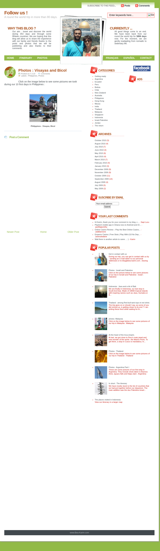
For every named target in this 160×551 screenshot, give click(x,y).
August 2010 (100, 144)
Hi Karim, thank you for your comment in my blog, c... (117, 222)
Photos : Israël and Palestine (121, 270)
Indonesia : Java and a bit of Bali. (122, 286)
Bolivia (97, 87)
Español (129, 58)
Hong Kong (99, 101)
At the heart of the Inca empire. (122, 335)
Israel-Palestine (101, 120)
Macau (97, 104)
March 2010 (100, 160)
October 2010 (100, 140)
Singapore (99, 115)
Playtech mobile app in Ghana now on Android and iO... (118, 225)
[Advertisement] (44, 214)
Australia (98, 95)
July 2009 (99, 185)
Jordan (98, 123)
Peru (97, 84)
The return (99, 126)
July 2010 (99, 147)
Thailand (98, 109)
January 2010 (100, 166)
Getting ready (100, 76)
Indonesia (99, 117)
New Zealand (100, 93)
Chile (97, 90)
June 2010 (99, 150)
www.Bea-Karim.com (79, 532)
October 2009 (100, 176)
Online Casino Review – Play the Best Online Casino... (118, 230)
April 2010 (99, 156)
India (97, 106)
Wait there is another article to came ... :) (112, 239)
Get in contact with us (118, 254)
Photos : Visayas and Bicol (42, 70)
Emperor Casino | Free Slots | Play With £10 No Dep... (117, 234)
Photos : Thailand (116, 351)
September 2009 (102, 179)
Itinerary (25, 58)
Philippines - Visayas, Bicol (43, 126)
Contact (146, 58)
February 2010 (101, 163)
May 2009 (99, 188)
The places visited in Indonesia (108, 400)
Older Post (73, 232)
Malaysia (98, 112)
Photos (42, 58)
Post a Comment (19, 137)
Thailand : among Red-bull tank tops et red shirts (129, 303)
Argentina (99, 79)
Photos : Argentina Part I (119, 367)
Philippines (32, 76)
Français (112, 58)
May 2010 (99, 153)
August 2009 (100, 182)
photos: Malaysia (116, 319)
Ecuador (98, 82)
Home (10, 58)
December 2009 (101, 169)
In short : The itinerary (118, 383)
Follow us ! (15, 12)
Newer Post (13, 232)
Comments (144, 5)
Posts (127, 5)
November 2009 (101, 172)
